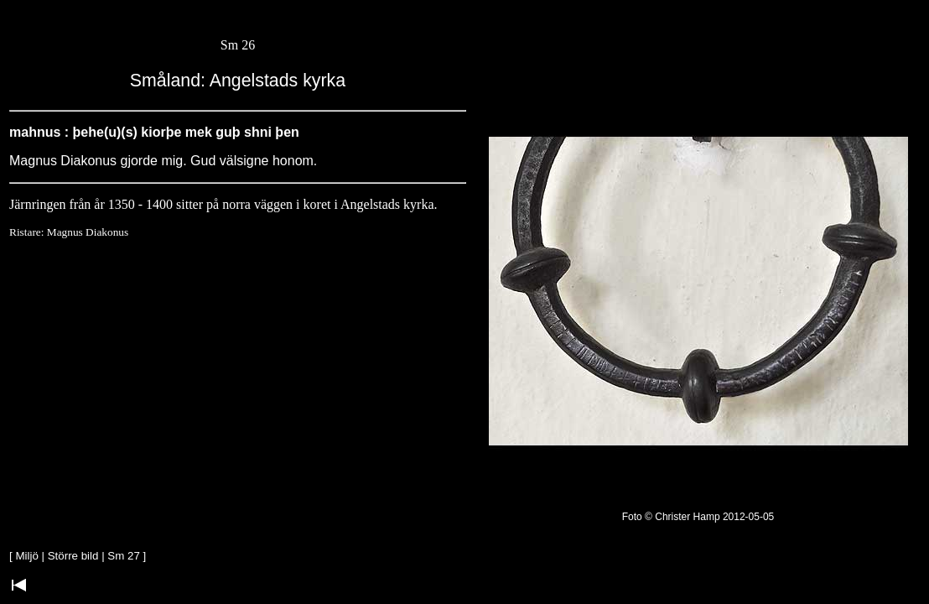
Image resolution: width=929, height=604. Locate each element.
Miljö (26, 555)
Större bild (73, 555)
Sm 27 (123, 555)
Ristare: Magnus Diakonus (68, 232)
